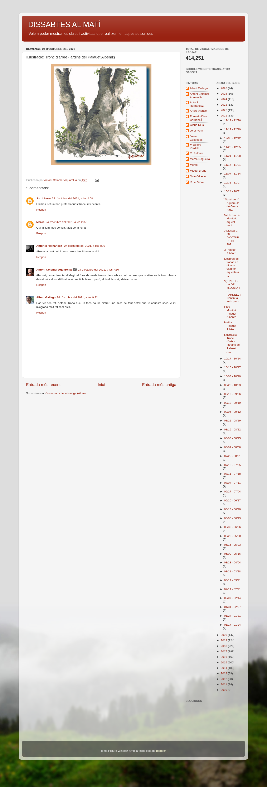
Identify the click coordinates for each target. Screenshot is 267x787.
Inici (101, 384)
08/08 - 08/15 (232, 438)
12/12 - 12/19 (232, 129)
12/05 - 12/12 (232, 138)
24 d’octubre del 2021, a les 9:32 (77, 297)
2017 (224, 651)
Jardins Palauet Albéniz (229, 326)
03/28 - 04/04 (232, 562)
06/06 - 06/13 (232, 518)
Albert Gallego (45, 297)
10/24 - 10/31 (232, 191)
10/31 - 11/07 (232, 182)
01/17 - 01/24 (232, 624)
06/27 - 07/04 (232, 491)
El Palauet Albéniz (229, 251)
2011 (224, 684)
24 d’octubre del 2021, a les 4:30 (84, 245)
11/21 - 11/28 (232, 155)
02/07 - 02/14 (232, 598)
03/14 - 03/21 (232, 580)
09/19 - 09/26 (232, 394)
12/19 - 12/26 (232, 120)
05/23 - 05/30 (232, 536)
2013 (224, 673)
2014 (224, 667)
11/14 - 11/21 (232, 164)
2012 (224, 679)
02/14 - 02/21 (232, 589)
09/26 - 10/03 (232, 385)
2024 (224, 99)
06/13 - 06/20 (232, 509)
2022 (224, 110)
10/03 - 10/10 (232, 376)
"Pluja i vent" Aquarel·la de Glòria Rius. (231, 204)
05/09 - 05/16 (232, 553)
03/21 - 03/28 (232, 571)
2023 (224, 104)
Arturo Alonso (198, 110)
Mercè (40, 222)
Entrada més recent (43, 384)
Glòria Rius (197, 125)
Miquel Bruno (198, 170)
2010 (224, 689)
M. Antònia (196, 153)
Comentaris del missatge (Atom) (65, 393)
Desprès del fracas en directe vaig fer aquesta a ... (231, 267)
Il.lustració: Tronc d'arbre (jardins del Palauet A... (231, 343)
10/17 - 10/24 (232, 358)
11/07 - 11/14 (232, 173)
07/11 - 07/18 (232, 473)
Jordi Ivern (43, 198)
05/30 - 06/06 (232, 527)
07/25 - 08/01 (232, 456)
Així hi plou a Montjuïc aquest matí (231, 220)
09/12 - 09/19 (232, 402)
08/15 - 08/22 (232, 429)
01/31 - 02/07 (232, 607)
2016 (224, 656)
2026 (224, 88)
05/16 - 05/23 (232, 544)
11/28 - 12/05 (232, 147)
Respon (41, 209)
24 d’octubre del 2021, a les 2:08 (72, 198)
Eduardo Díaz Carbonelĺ (198, 118)
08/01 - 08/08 (232, 447)
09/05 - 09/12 (232, 411)
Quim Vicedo (198, 176)
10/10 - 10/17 (232, 367)
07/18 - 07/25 (232, 465)
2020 (224, 634)
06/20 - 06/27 (232, 500)
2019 (224, 640)
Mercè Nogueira (200, 159)
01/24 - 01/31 (232, 615)
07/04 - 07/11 (232, 482)
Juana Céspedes (196, 138)
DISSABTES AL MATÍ (64, 24)
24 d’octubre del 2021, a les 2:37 (66, 222)
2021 (224, 115)
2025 (224, 93)
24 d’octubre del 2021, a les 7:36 (98, 269)
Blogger (161, 750)
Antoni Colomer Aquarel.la (54, 269)
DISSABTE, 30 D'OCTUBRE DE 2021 (231, 237)
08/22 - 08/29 (232, 420)
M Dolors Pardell (195, 146)
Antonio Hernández (49, 245)
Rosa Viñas (197, 182)
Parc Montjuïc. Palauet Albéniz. (230, 312)
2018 (224, 646)
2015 (224, 662)
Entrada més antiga (159, 384)
